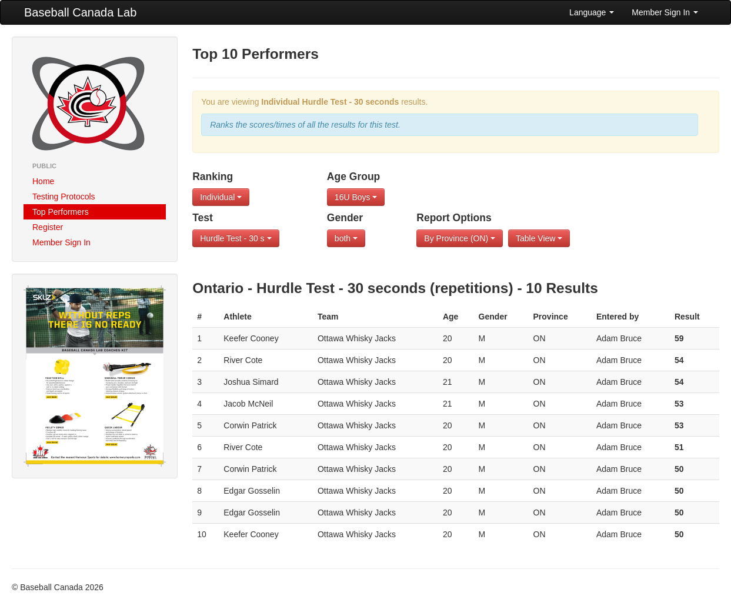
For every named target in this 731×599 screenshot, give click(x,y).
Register (47, 227)
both (346, 238)
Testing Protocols (63, 196)
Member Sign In (665, 12)
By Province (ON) (459, 238)
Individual (221, 197)
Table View (539, 238)
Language (591, 12)
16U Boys (356, 197)
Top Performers (60, 212)
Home (43, 181)
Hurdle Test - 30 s (235, 238)
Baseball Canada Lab (80, 12)
